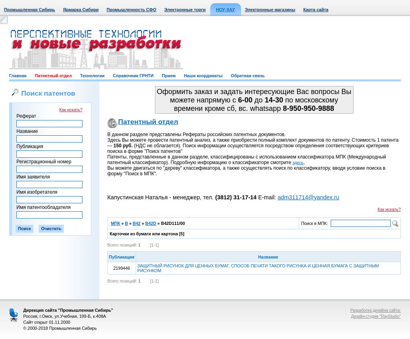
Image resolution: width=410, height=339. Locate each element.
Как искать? (70, 109)
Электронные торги (184, 9)
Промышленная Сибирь (29, 9)
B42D (150, 223)
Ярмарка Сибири (80, 9)
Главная (17, 75)
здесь (298, 162)
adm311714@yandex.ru (308, 197)
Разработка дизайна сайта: (375, 310)
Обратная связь (248, 75)
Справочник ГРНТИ (133, 75)
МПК (115, 223)
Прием (168, 75)
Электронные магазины (270, 9)
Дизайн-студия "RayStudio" (376, 316)
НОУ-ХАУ (225, 9)
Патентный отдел (53, 75)
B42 (137, 223)
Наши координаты (203, 75)
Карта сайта (315, 9)
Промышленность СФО (131, 9)
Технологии (92, 75)
